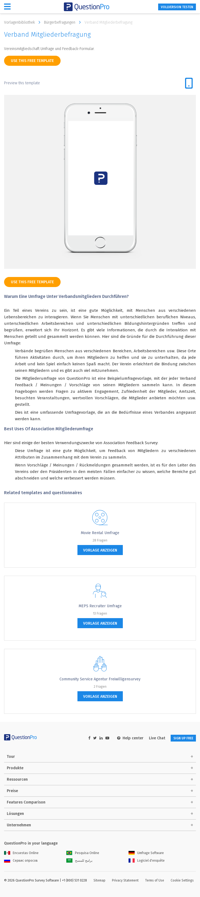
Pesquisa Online (82, 853)
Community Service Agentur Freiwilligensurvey (100, 679)
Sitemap (99, 880)
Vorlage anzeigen (100, 550)
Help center (130, 738)
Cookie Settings (182, 880)
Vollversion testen (177, 7)
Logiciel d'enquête (147, 860)
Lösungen (15, 813)
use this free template (32, 60)
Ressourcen (17, 779)
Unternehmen (19, 825)
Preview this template (22, 83)
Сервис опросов (21, 860)
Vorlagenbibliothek (23, 22)
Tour (11, 756)
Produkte (15, 768)
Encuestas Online (21, 853)
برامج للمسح (79, 860)
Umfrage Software (146, 853)
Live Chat (157, 738)
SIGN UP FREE (183, 738)
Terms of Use (154, 880)
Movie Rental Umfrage (100, 533)
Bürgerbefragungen (63, 22)
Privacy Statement (125, 880)
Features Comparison (26, 802)
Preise (12, 791)
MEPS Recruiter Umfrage (100, 606)
